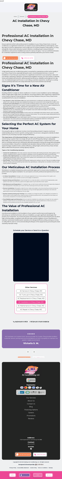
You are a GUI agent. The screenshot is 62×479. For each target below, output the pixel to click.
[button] (49, 475)
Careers (31, 413)
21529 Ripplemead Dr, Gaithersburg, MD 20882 (31, 439)
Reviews (31, 418)
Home (15, 16)
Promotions (31, 416)
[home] (31, 7)
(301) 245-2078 (31, 444)
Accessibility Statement (23, 467)
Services (22, 16)
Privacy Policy (12, 467)
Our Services (31, 398)
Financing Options (31, 410)
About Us (31, 401)
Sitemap (51, 467)
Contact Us (31, 404)
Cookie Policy (33, 467)
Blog (31, 407)
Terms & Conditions (43, 467)
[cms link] (31, 291)
